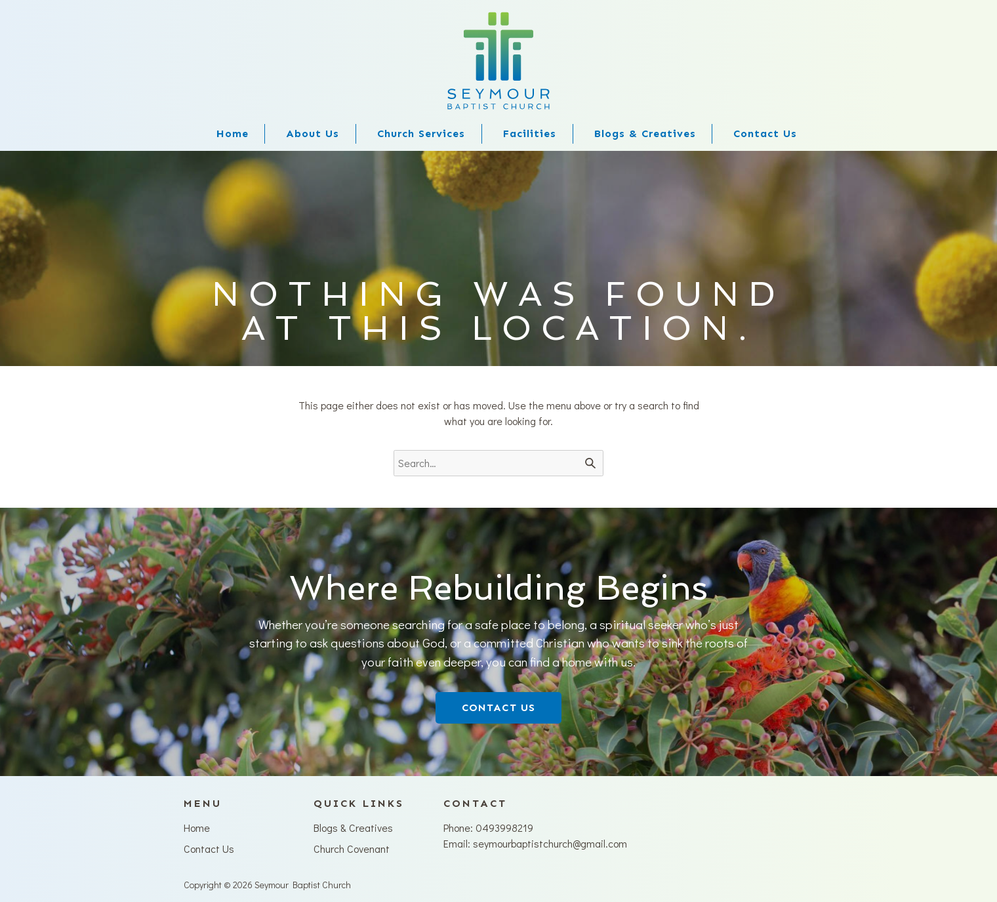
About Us (312, 133)
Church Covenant (352, 848)
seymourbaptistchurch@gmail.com (550, 843)
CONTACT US (498, 707)
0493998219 (504, 827)
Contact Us (765, 133)
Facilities (529, 133)
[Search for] (498, 463)
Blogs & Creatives (645, 133)
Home (232, 133)
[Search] (590, 463)
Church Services (421, 133)
